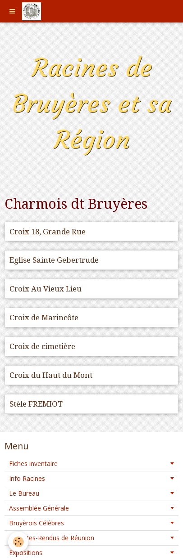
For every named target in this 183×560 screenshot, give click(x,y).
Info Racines (27, 478)
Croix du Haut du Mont (50, 375)
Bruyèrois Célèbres (36, 523)
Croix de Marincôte (43, 317)
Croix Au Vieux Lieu (45, 288)
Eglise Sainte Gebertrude (54, 259)
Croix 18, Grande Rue (47, 231)
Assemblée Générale (39, 508)
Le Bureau (24, 493)
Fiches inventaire (33, 463)
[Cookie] (18, 542)
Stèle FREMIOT (36, 403)
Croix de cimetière (42, 346)
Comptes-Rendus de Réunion (51, 537)
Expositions (25, 552)
